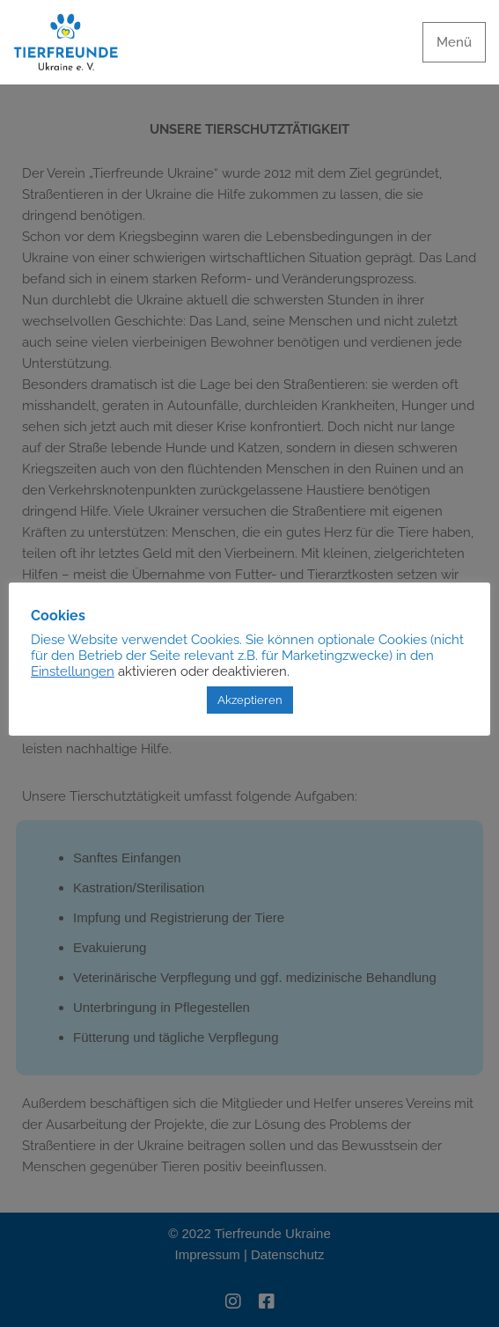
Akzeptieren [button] (250, 700)
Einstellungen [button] (72, 671)
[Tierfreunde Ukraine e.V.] (66, 42)
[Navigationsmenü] (454, 42)
